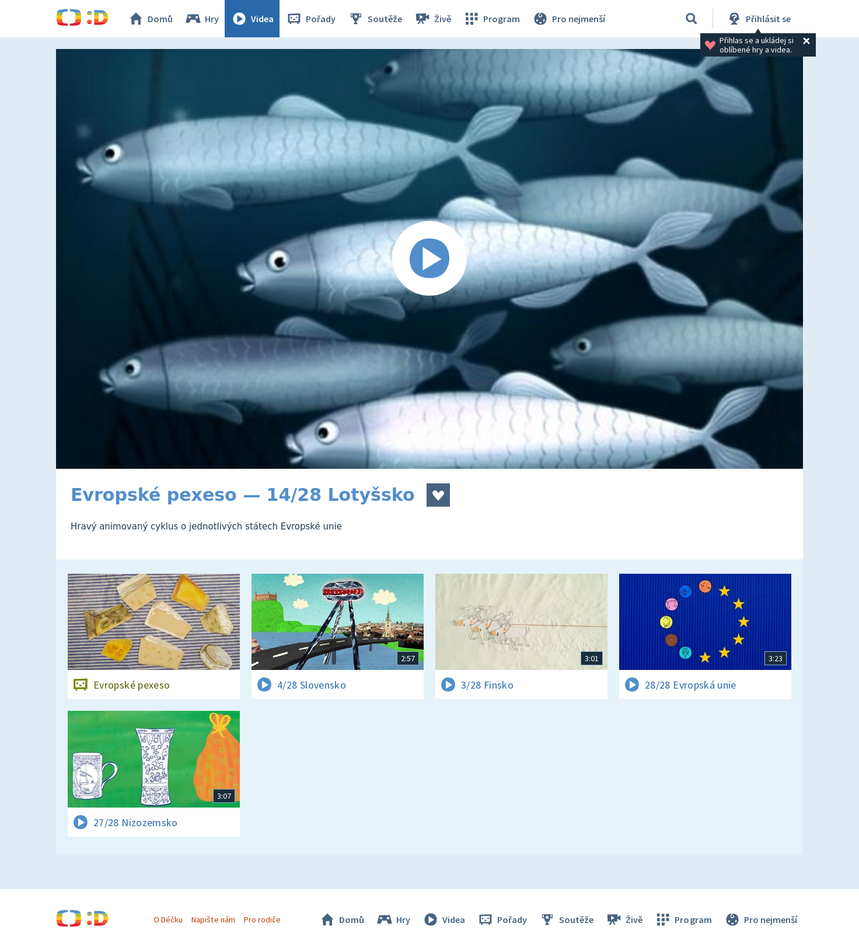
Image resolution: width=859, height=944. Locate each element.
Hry (201, 18)
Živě (432, 18)
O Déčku (168, 919)
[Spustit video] (429, 259)
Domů (150, 18)
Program (491, 18)
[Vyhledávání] (692, 18)
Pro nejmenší (568, 18)
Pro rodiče (262, 919)
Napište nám (213, 919)
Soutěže (374, 18)
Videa (252, 18)
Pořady (310, 18)
